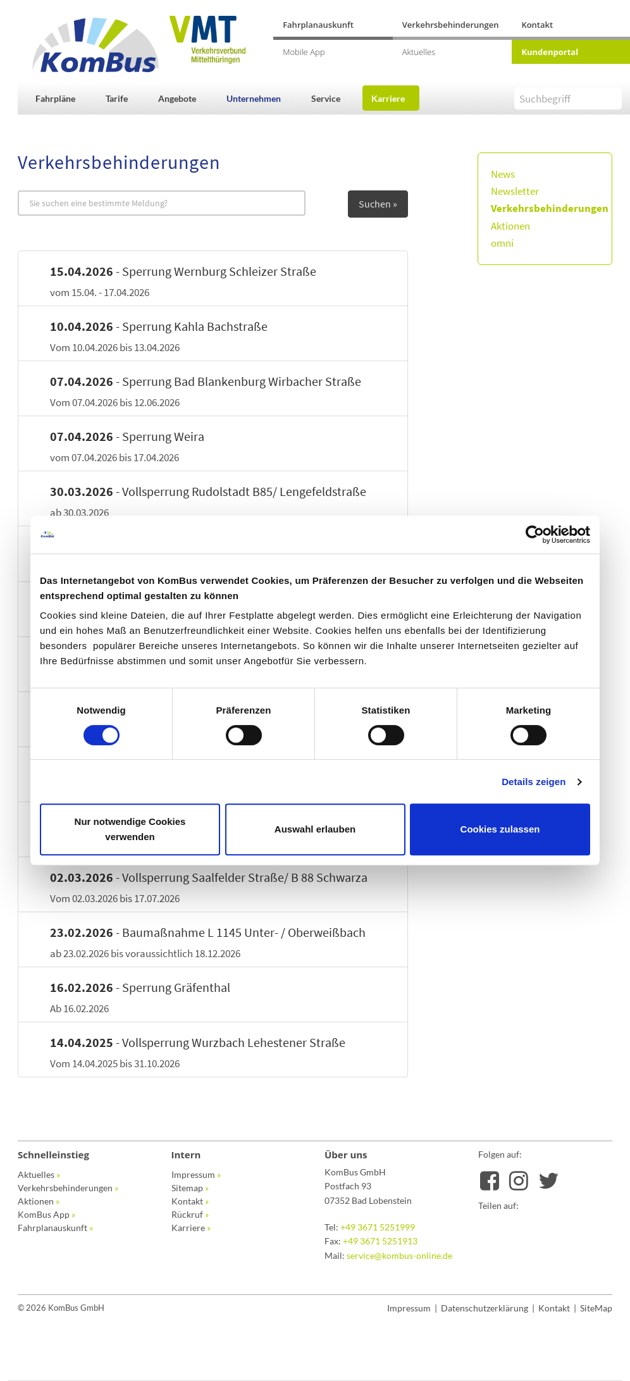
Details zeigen (533, 781)
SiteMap (596, 1308)
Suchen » (378, 203)
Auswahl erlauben (315, 829)
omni (502, 243)
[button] (62, 98)
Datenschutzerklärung (484, 1308)
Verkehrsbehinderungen (450, 24)
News (503, 174)
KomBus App (46, 1214)
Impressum (196, 1174)
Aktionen (510, 226)
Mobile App (303, 52)
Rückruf (190, 1214)
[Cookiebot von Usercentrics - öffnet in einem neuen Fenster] (534, 534)
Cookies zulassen (500, 829)
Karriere (388, 98)
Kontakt (537, 24)
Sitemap (190, 1187)
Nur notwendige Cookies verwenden (130, 829)
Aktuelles (418, 52)
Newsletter (515, 191)
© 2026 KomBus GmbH (61, 1308)
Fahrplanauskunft (318, 24)
